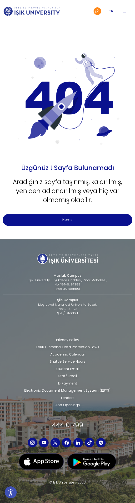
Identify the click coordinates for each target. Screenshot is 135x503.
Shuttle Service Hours (67, 361)
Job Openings (67, 405)
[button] (126, 11)
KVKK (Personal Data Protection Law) (67, 347)
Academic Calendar (67, 354)
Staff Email (67, 376)
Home (67, 219)
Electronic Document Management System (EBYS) (67, 390)
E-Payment (67, 383)
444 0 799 (67, 425)
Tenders (67, 397)
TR (111, 11)
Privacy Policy (67, 339)
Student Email (67, 368)
